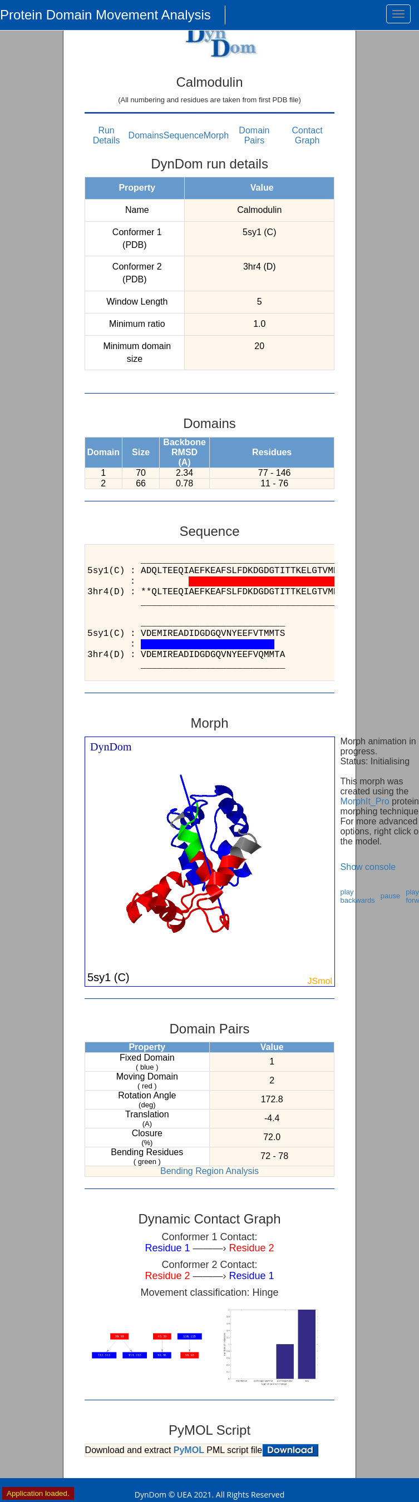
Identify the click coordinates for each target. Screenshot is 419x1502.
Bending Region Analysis (209, 1171)
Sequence (184, 135)
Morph (216, 135)
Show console (368, 867)
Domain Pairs (254, 135)
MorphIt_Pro (365, 801)
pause (390, 896)
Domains (146, 135)
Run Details (106, 135)
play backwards (358, 896)
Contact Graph (307, 135)
